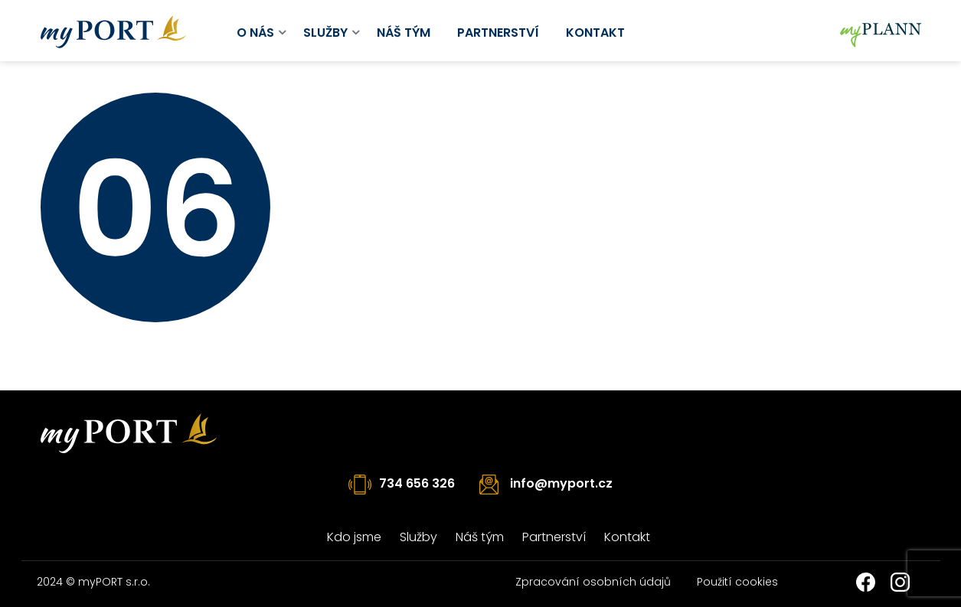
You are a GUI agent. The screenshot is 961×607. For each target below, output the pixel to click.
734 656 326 (417, 483)
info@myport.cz (561, 483)
